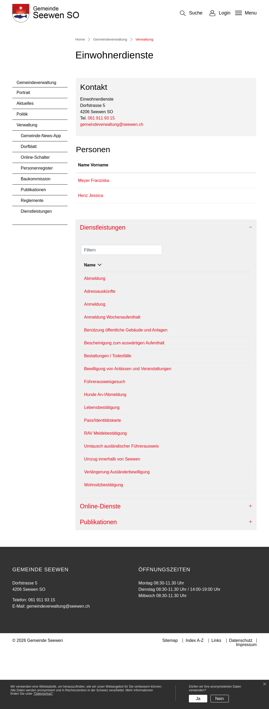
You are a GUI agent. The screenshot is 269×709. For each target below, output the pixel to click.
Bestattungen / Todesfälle (107, 412)
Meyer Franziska (93, 237)
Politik (22, 171)
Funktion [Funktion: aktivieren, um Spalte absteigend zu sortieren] (138, 222)
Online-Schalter (35, 214)
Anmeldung (94, 361)
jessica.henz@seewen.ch (208, 252)
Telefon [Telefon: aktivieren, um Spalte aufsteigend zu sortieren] (227, 322)
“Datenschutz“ (43, 694)
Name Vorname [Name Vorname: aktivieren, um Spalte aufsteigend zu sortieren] (93, 222)
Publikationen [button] (98, 579)
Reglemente (32, 257)
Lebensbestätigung (102, 464)
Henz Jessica (90, 252)
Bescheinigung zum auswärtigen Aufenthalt (124, 400)
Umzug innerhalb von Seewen (112, 516)
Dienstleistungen (36, 268)
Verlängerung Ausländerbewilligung (117, 529)
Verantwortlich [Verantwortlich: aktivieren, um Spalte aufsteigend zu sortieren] (193, 322)
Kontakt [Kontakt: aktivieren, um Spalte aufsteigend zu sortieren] (192, 222)
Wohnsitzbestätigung (103, 541)
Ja (198, 698)
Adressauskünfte (99, 348)
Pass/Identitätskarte (102, 477)
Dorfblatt (29, 203)
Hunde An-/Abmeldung (105, 451)
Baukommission (35, 236)
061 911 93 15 (101, 175)
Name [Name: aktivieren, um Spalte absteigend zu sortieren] (90, 322)
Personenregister (37, 225)
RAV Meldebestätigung (105, 490)
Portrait (23, 149)
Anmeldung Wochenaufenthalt (112, 374)
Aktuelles (25, 160)
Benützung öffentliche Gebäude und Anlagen (125, 387)
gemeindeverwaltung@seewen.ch (111, 181)
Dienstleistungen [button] (103, 284)
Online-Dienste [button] (100, 563)
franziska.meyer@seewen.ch (212, 237)
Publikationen (33, 246)
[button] (191, 13)
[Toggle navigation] (245, 13)
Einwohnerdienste (196, 335)
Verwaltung (30, 183)
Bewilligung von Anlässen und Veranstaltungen (127, 425)
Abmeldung (94, 335)
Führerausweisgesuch (104, 438)
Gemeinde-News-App (41, 192)
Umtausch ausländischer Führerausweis (121, 503)
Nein (219, 698)
